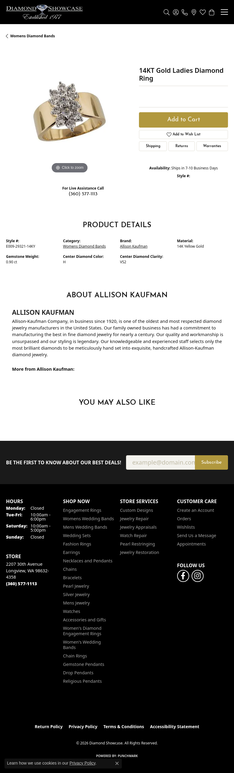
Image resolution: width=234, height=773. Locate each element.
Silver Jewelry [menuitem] (76, 594)
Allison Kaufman (133, 246)
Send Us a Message (196, 535)
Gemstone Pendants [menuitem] (83, 664)
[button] (167, 12)
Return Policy (49, 726)
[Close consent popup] (117, 763)
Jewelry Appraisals (138, 527)
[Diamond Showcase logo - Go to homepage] (44, 12)
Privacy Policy (83, 726)
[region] (69, 111)
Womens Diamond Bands (32, 36)
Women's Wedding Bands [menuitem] (82, 644)
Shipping (153, 146)
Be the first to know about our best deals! (63, 462)
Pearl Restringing (137, 544)
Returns (181, 146)
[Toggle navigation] (224, 12)
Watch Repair (133, 535)
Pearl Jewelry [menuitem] (76, 586)
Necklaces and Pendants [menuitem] (87, 561)
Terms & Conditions (123, 726)
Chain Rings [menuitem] (75, 656)
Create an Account (195, 510)
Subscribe (211, 462)
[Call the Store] (21, 583)
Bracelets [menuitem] (72, 577)
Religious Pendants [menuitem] (82, 681)
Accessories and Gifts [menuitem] (84, 620)
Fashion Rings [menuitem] (77, 544)
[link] (185, 12)
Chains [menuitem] (70, 569)
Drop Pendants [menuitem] (78, 673)
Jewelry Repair (134, 518)
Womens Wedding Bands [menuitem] (88, 518)
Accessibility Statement (174, 726)
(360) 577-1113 (83, 194)
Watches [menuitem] (71, 611)
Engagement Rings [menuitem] (82, 510)
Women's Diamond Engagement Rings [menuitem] (82, 630)
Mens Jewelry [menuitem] (76, 603)
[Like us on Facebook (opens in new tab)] (183, 576)
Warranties (212, 146)
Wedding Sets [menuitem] (77, 535)
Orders (184, 518)
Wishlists (186, 527)
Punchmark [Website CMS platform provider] (128, 756)
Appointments (191, 544)
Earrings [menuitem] (71, 552)
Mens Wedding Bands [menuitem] (85, 527)
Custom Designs (136, 510)
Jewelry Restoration (139, 552)
